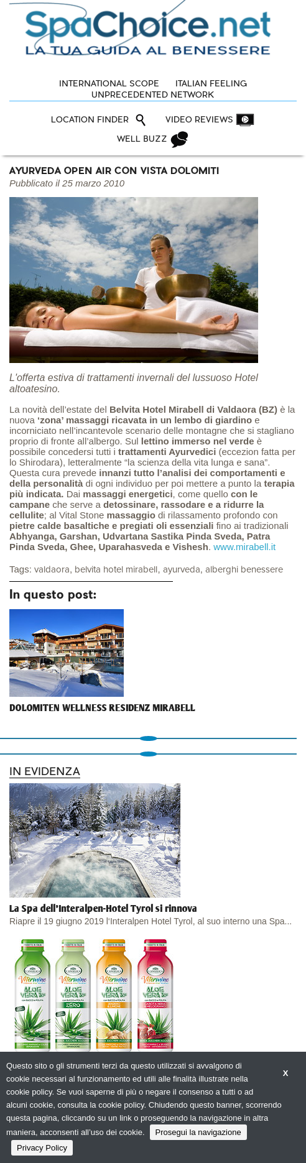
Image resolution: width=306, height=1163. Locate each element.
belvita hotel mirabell (116, 569)
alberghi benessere (244, 569)
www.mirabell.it (244, 546)
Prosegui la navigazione (198, 1132)
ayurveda (181, 569)
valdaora (52, 569)
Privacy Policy (42, 1147)
